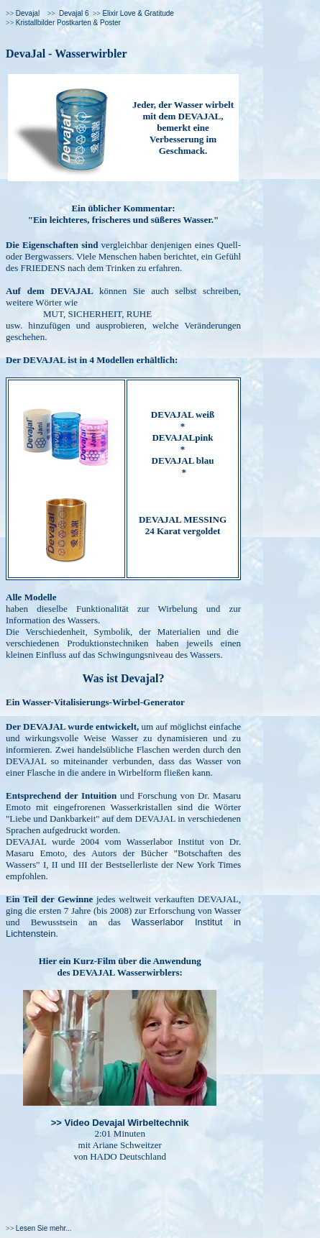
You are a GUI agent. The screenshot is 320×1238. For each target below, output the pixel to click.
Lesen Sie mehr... (44, 1228)
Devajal (28, 13)
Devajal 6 (74, 13)
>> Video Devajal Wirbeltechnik (120, 1122)
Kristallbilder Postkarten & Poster (68, 23)
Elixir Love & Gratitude (138, 13)
